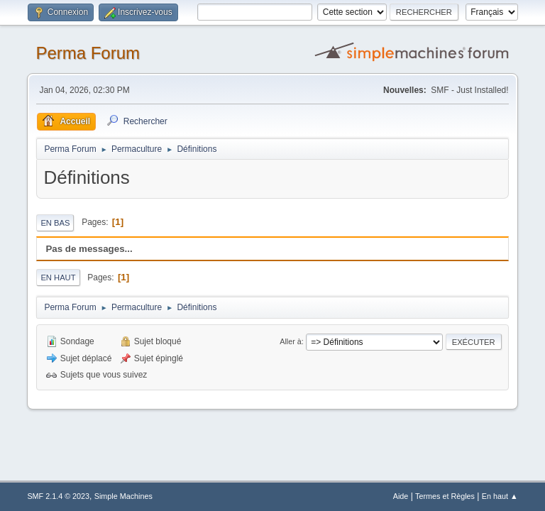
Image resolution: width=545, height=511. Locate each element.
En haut (57, 277)
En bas (55, 223)
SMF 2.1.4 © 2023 (58, 496)
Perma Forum (87, 52)
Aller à (291, 341)
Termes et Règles (445, 496)
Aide (401, 496)
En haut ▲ (500, 496)
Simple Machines (123, 496)
